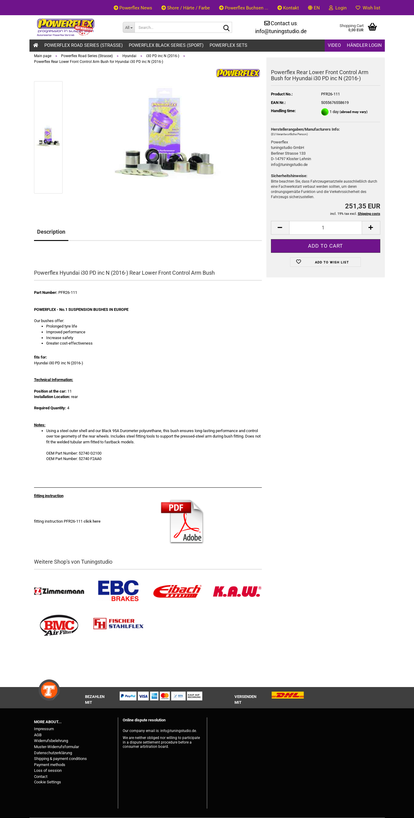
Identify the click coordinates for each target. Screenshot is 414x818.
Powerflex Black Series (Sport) (166, 45)
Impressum (44, 729)
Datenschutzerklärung (53, 753)
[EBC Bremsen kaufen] (118, 591)
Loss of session (48, 770)
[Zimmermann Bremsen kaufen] (59, 591)
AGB (38, 735)
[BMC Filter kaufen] (59, 625)
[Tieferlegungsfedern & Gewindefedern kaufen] (177, 591)
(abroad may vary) (354, 112)
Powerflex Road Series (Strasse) (83, 45)
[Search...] (129, 27)
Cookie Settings (47, 782)
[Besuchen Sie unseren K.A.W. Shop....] (237, 591)
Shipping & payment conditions (60, 758)
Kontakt (288, 8)
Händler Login (364, 45)
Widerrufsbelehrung (51, 740)
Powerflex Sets (228, 45)
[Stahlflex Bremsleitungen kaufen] (118, 625)
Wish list (368, 8)
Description (51, 232)
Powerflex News (133, 8)
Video (334, 45)
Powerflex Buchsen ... (243, 8)
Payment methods (49, 764)
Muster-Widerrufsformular (56, 746)
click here (92, 521)
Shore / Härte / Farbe (185, 8)
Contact (40, 776)
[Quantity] (325, 228)
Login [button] (338, 8)
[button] (313, 7)
